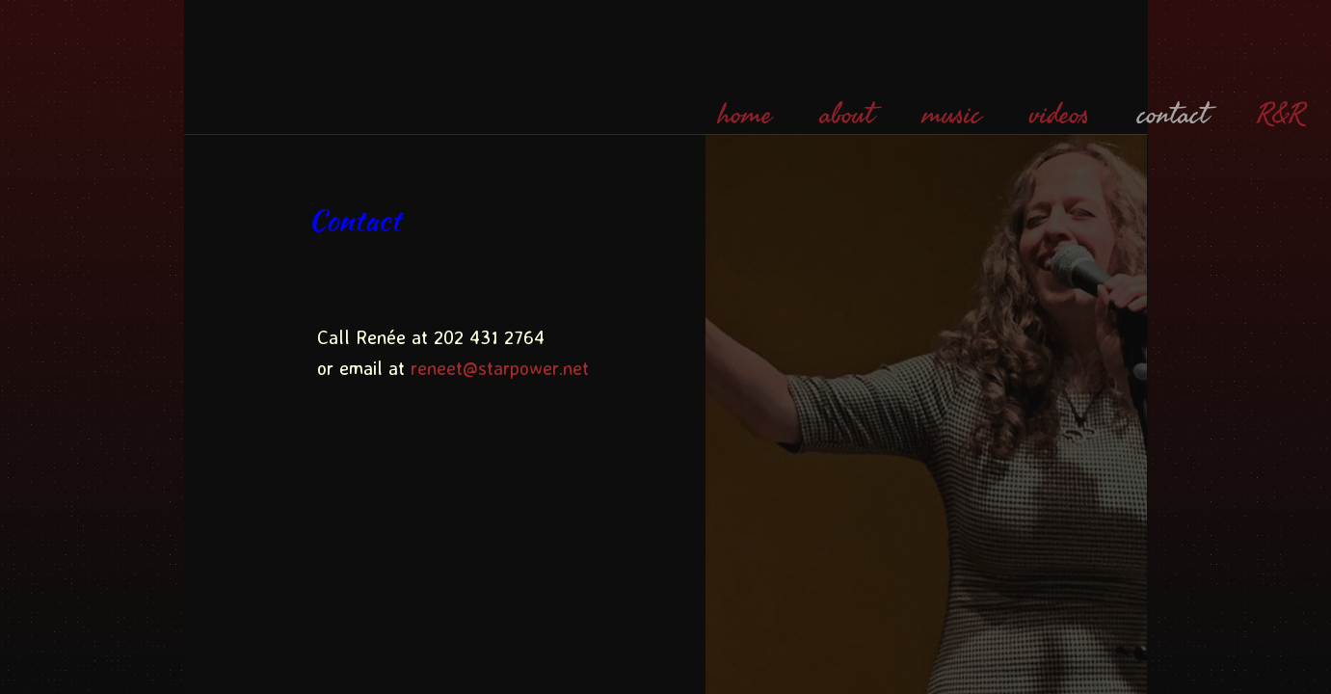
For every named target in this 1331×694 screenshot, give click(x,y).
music (951, 114)
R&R (1280, 114)
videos (1059, 114)
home (745, 114)
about (847, 114)
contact (1173, 114)
